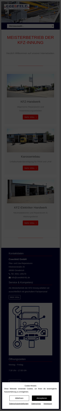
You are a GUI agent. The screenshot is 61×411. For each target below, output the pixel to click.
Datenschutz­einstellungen (18, 404)
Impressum (48, 404)
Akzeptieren (42, 398)
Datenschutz (36, 404)
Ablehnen (19, 398)
